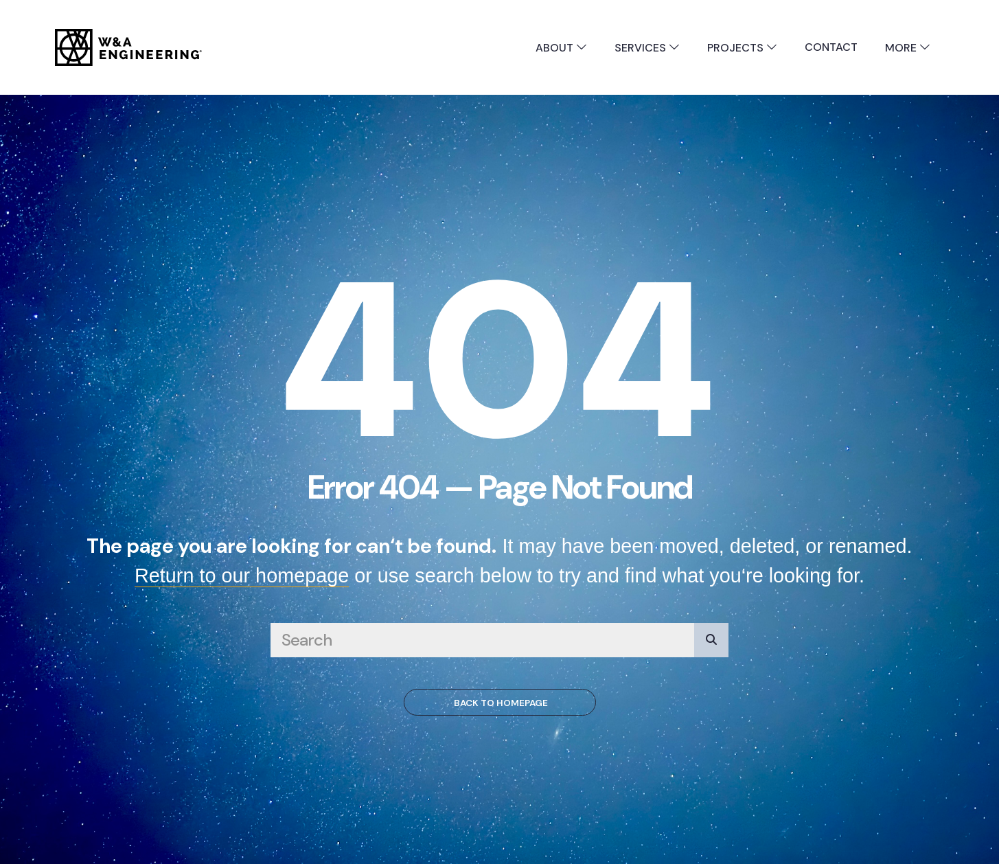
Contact (831, 47)
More (907, 48)
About (561, 48)
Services (647, 48)
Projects (742, 48)
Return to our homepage (242, 576)
